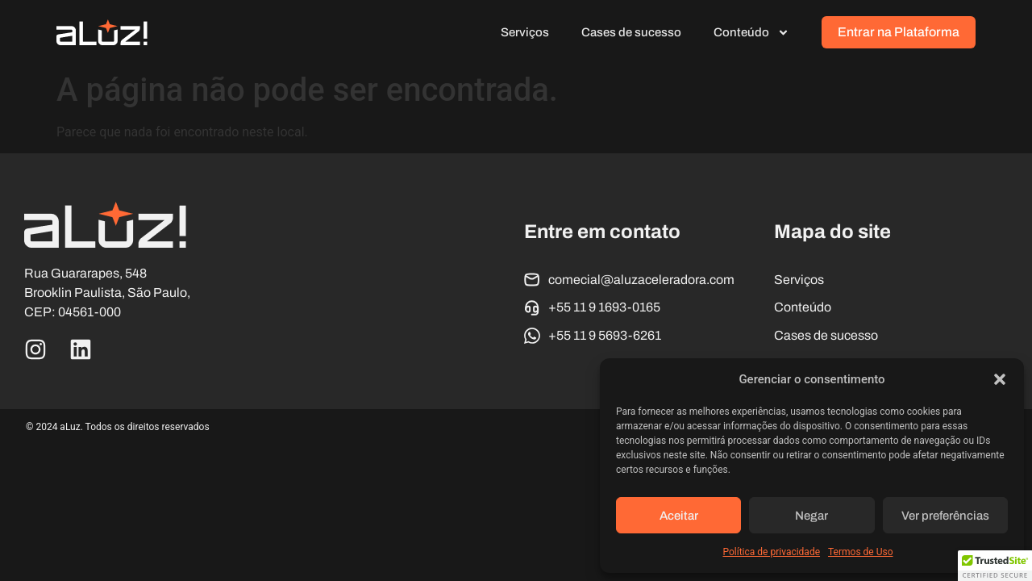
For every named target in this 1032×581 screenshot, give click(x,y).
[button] (1000, 379)
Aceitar (679, 515)
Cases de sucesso (631, 32)
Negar (811, 515)
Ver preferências (945, 515)
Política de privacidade (771, 552)
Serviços (525, 32)
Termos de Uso (860, 552)
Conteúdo (751, 33)
